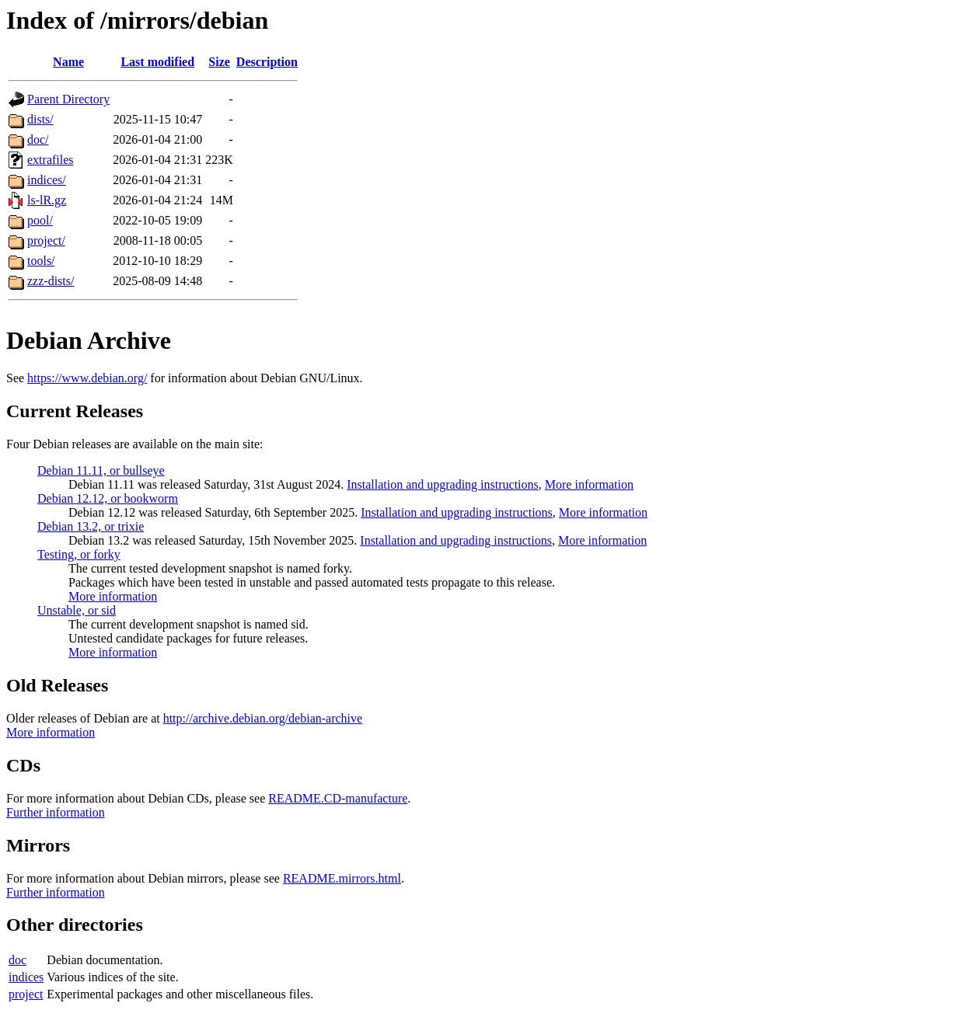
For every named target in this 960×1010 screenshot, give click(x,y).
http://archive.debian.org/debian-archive (263, 718)
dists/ (40, 119)
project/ (46, 240)
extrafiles (50, 159)
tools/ (41, 260)
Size (219, 61)
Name (68, 61)
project (26, 994)
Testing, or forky (78, 554)
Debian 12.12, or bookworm (107, 498)
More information (589, 484)
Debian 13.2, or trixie (90, 526)
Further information (55, 812)
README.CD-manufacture (337, 798)
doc (17, 959)
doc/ (38, 139)
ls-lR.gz (46, 200)
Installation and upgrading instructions (443, 484)
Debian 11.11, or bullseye (101, 470)
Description (267, 61)
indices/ (46, 179)
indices (26, 977)
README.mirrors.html (342, 878)
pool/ (40, 220)
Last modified (157, 61)
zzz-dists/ (50, 280)
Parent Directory (68, 99)
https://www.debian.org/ (87, 378)
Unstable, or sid (76, 610)
